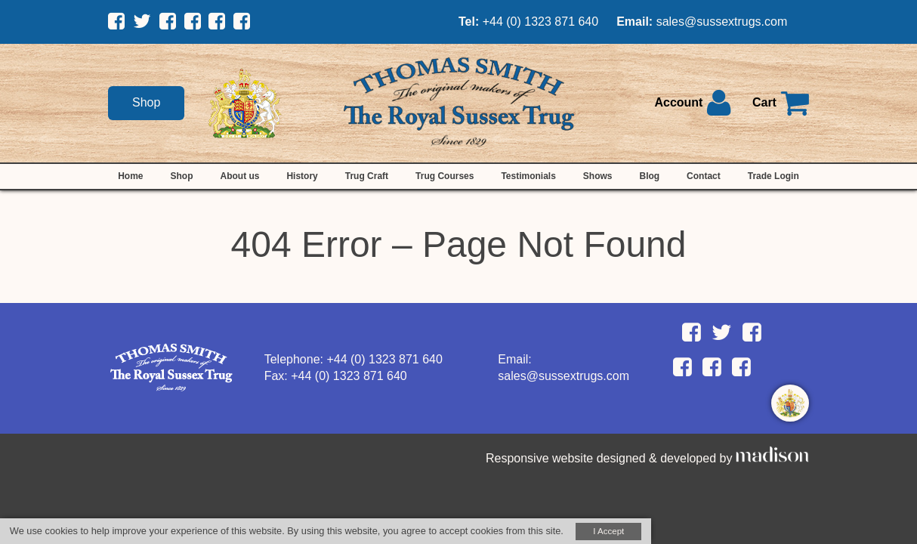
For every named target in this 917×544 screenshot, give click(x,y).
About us (239, 176)
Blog (649, 176)
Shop (146, 102)
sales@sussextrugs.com (722, 21)
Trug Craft (366, 176)
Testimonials (528, 176)
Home (130, 176)
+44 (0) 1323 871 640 (540, 21)
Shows (598, 176)
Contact (704, 176)
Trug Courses (444, 176)
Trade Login (773, 176)
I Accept (608, 531)
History (301, 176)
